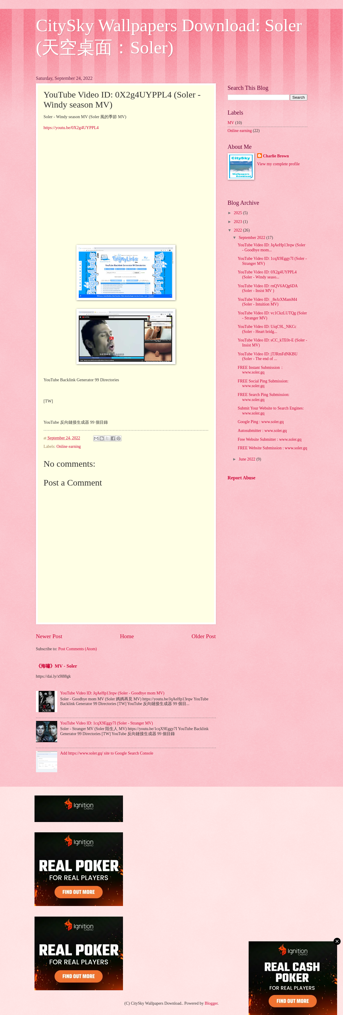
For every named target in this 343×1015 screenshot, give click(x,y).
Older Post (203, 636)
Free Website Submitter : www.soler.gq (269, 439)
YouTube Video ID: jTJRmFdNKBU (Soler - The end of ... (268, 356)
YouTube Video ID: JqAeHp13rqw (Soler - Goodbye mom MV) (112, 693)
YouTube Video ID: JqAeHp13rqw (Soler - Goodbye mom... (271, 247)
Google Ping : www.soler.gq (261, 422)
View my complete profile (278, 164)
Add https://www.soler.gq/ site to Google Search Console (106, 753)
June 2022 (247, 459)
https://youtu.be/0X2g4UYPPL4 (71, 127)
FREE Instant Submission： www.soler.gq (261, 370)
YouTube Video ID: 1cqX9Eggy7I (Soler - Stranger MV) (106, 723)
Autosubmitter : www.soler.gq (262, 430)
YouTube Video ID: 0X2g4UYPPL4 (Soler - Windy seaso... (267, 274)
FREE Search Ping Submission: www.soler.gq (263, 397)
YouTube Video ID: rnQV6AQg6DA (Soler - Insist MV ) (268, 288)
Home (127, 636)
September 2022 (252, 237)
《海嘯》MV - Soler (56, 666)
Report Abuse (242, 477)
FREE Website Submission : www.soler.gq (272, 448)
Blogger (211, 1003)
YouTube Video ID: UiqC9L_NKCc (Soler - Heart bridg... (267, 329)
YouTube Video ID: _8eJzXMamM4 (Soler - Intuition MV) (267, 302)
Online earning (69, 446)
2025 (238, 213)
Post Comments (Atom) (77, 649)
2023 (238, 221)
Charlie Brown (276, 156)
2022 (238, 230)
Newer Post (49, 636)
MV (231, 123)
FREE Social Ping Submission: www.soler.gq (263, 383)
